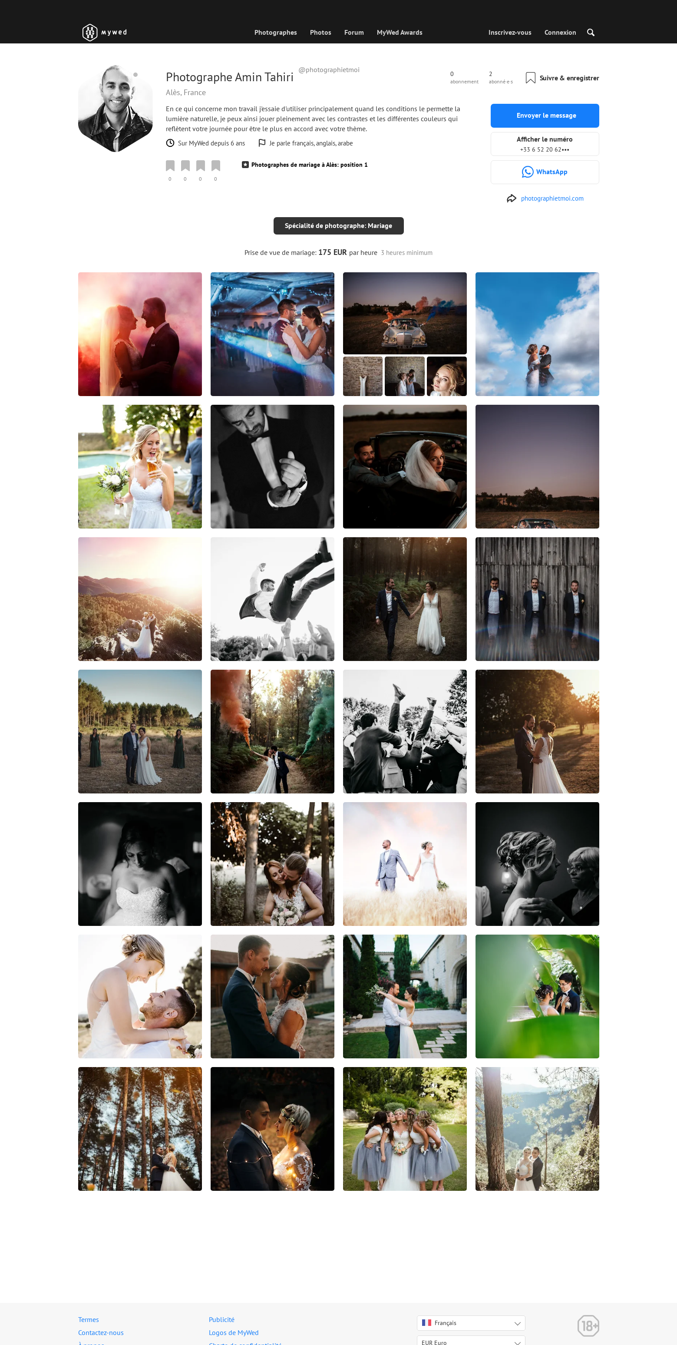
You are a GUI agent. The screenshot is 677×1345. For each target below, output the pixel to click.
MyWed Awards (400, 32)
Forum (354, 32)
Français (439, 1323)
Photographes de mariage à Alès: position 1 (309, 165)
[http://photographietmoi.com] (545, 198)
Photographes (275, 32)
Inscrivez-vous (510, 32)
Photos (320, 32)
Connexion (560, 32)
